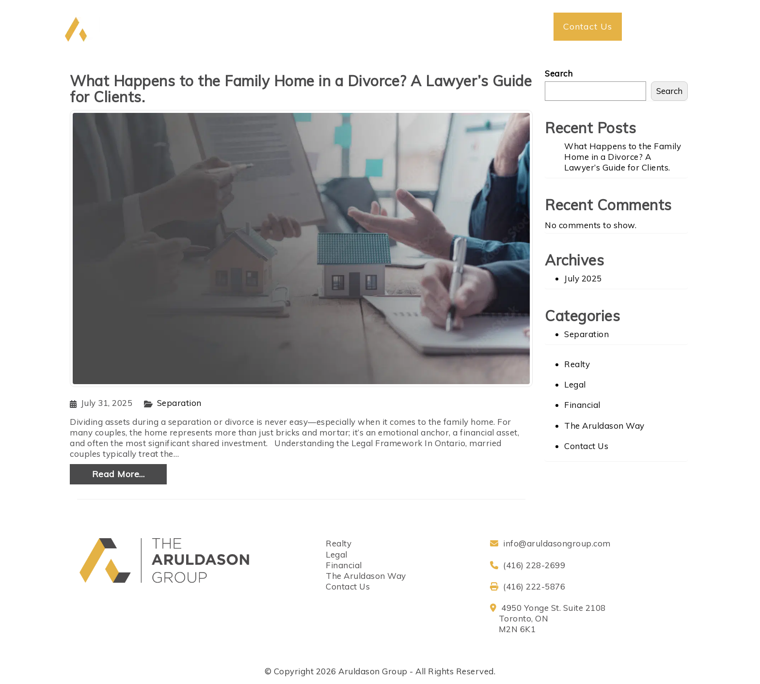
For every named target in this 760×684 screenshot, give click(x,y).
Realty (577, 364)
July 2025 (583, 278)
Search (558, 73)
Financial (582, 405)
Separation (179, 403)
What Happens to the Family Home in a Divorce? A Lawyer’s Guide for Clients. (301, 89)
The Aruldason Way (604, 425)
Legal (575, 384)
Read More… (118, 474)
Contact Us (586, 446)
